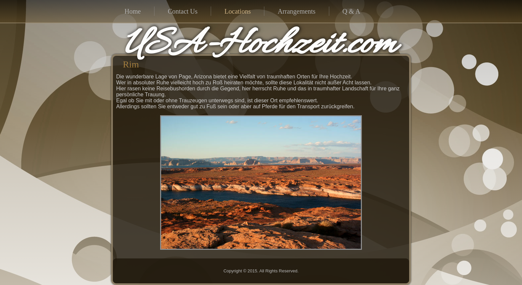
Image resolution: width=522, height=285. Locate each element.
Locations (237, 11)
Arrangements (296, 11)
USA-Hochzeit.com (259, 45)
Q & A (351, 11)
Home (133, 11)
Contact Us (182, 11)
